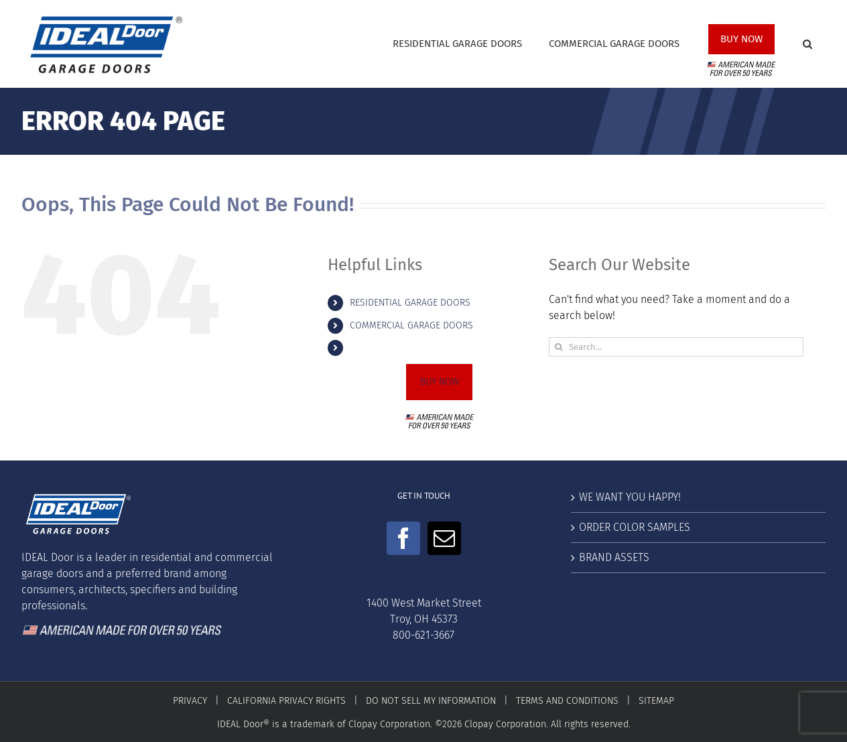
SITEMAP (656, 700)
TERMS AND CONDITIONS (567, 700)
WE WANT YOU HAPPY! (630, 497)
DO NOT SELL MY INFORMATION (431, 700)
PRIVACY (190, 700)
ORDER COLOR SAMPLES (634, 527)
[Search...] (676, 347)
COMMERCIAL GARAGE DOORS (411, 325)
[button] (807, 44)
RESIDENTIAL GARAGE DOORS (410, 302)
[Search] (558, 347)
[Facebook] (403, 538)
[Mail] (444, 538)
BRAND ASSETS (614, 557)
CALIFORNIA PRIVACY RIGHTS (286, 700)
